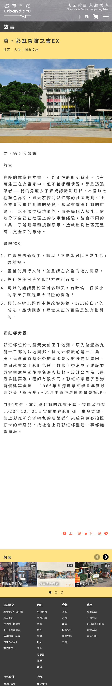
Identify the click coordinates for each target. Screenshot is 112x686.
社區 (6, 49)
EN (87, 16)
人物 (17, 49)
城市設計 (31, 49)
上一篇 (73, 533)
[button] (105, 16)
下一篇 (99, 533)
